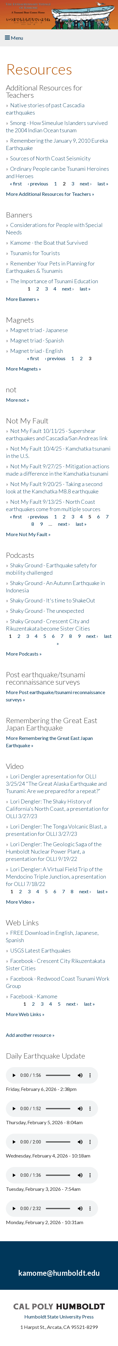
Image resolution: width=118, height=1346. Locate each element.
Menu (14, 38)
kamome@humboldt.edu (59, 1272)
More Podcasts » (24, 654)
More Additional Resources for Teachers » (50, 194)
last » (102, 183)
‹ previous (38, 183)
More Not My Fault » (28, 534)
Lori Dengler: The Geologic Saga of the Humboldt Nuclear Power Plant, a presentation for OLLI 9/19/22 (54, 851)
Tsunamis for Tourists (35, 253)
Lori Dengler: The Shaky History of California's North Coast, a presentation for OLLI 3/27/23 (57, 808)
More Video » (20, 902)
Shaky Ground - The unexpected (47, 610)
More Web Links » (25, 1014)
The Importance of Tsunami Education (54, 281)
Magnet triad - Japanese (39, 330)
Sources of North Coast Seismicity (50, 158)
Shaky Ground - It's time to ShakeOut (52, 600)
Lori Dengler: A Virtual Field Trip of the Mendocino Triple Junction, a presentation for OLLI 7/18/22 (56, 876)
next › (86, 183)
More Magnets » (23, 368)
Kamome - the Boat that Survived (49, 242)
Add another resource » (30, 1035)
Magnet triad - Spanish (37, 340)
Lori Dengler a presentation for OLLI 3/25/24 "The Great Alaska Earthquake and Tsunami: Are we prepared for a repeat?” (56, 783)
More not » (17, 400)
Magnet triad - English (36, 350)
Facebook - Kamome (33, 996)
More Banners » (22, 299)
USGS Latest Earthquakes (40, 950)
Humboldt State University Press (59, 1316)
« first (16, 183)
